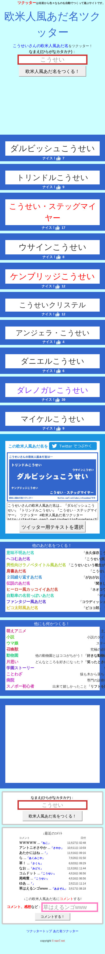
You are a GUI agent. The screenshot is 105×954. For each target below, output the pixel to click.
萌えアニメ (16, 634)
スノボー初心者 (20, 689)
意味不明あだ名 (20, 556)
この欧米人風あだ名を (52, 446)
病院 (10, 683)
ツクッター (27, 3)
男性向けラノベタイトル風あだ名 (36, 568)
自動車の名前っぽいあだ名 (30, 598)
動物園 (12, 658)
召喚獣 (12, 652)
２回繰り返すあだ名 (24, 580)
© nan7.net (58, 944)
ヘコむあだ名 (18, 562)
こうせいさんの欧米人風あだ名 (40, 45)
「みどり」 (36, 871)
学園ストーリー (20, 671)
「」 (46, 856)
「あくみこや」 (35, 861)
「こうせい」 (48, 876)
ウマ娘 (12, 646)
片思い (12, 665)
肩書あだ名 (16, 574)
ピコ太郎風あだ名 (22, 611)
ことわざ (14, 677)
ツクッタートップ (39, 934)
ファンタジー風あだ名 (26, 604)
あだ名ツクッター (65, 934)
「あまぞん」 (59, 891)
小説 (10, 640)
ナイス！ (51, 158)
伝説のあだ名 (18, 586)
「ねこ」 (45, 846)
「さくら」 (36, 866)
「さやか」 (57, 851)
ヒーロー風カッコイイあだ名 (32, 592)
